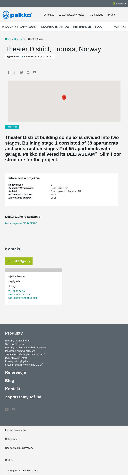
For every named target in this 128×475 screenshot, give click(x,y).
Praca (111, 14)
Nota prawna (11, 439)
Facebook (8, 72)
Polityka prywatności (15, 430)
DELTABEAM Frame (16, 357)
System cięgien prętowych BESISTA (24, 364)
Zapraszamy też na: (24, 397)
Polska (119, 3)
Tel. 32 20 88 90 (17, 291)
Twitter (21, 72)
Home (8, 39)
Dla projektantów (55, 26)
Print (28, 72)
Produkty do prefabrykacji (18, 340)
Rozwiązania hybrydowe (17, 361)
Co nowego (96, 14)
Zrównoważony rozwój (72, 14)
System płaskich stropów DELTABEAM (25, 354)
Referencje (82, 26)
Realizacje (19, 39)
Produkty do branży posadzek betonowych (26, 347)
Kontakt (119, 26)
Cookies (9, 460)
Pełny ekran (12, 127)
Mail (34, 72)
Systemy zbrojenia (14, 344)
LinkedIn (15, 72)
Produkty (14, 333)
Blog (98, 26)
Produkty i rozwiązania (19, 26)
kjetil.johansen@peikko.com (23, 297)
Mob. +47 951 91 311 (19, 294)
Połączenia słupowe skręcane (20, 351)
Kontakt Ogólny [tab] (19, 261)
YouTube (7, 407)
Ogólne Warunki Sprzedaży (19, 448)
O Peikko (49, 14)
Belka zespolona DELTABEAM (21, 223)
